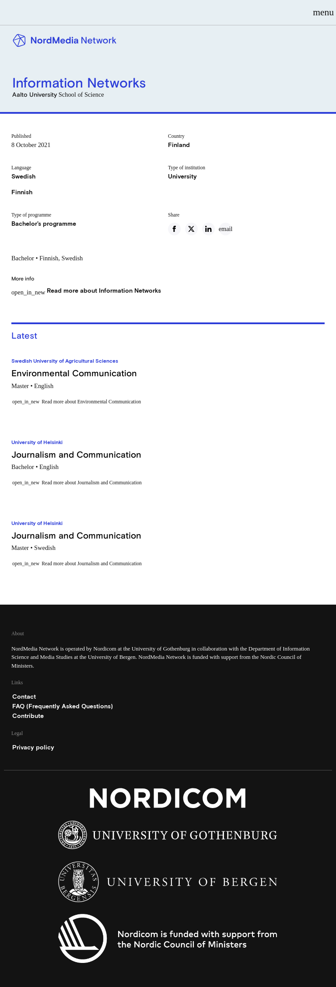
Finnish (21, 192)
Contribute (28, 715)
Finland (179, 144)
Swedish (23, 176)
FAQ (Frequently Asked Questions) (62, 706)
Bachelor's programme (43, 223)
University (182, 176)
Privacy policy (33, 747)
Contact (24, 696)
